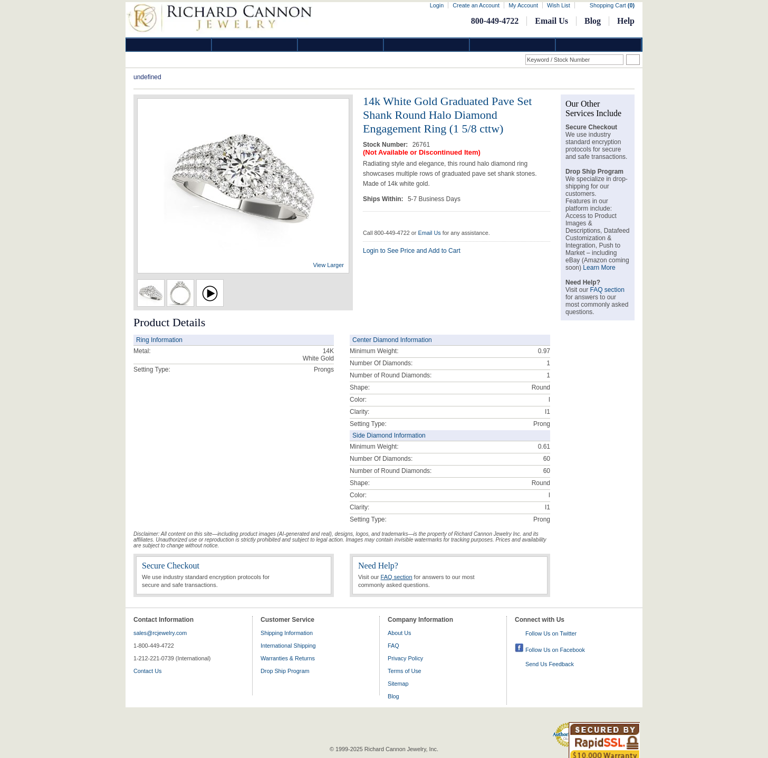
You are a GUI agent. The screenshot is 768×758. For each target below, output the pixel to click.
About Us (399, 633)
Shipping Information (287, 633)
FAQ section (396, 577)
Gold (254, 44)
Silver (340, 44)
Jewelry (426, 44)
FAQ (393, 645)
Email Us (551, 20)
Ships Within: (384, 199)
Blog (592, 20)
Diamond (169, 44)
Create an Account (476, 5)
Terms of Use (404, 671)
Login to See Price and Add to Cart (411, 250)
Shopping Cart (612, 5)
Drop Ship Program (285, 671)
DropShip (598, 44)
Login (437, 5)
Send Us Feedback (549, 664)
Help (626, 20)
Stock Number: (386, 144)
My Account (523, 5)
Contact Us (147, 671)
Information (512, 44)
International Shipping (288, 645)
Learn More (599, 267)
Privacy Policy (405, 658)
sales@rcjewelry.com (160, 633)
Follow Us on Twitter (551, 633)
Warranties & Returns (288, 658)
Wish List (558, 5)
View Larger (328, 265)
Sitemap (398, 683)
